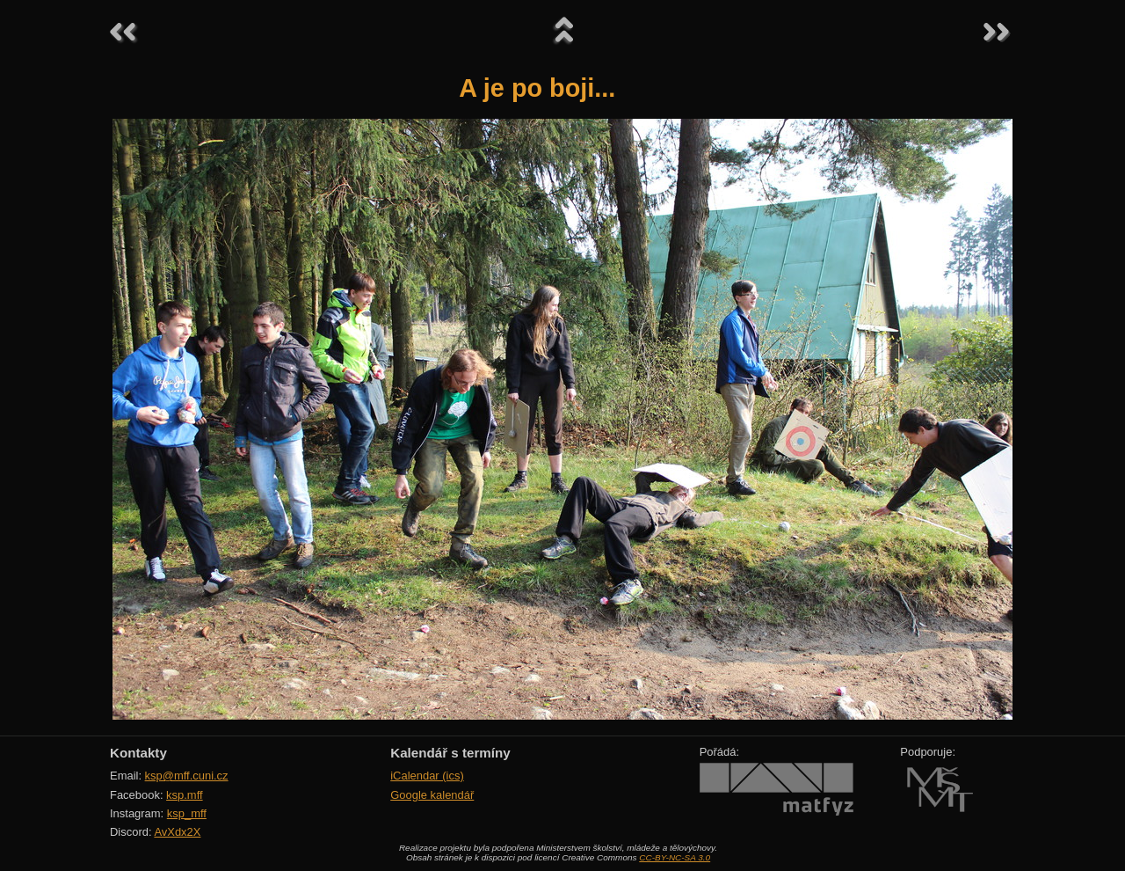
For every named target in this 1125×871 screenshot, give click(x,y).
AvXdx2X (177, 831)
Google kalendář (432, 794)
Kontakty (138, 752)
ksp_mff (187, 813)
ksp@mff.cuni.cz (187, 775)
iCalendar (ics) (427, 775)
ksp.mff (184, 794)
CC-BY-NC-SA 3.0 (674, 857)
